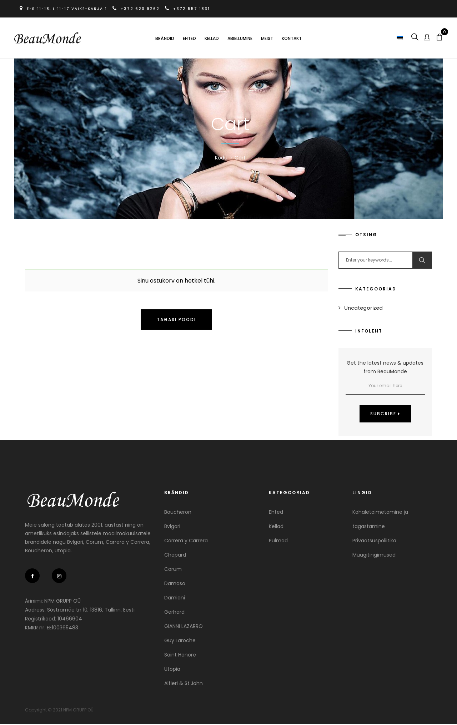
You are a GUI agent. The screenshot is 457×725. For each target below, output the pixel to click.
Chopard (175, 555)
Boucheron (177, 512)
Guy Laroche (180, 641)
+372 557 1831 (189, 8)
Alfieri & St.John (183, 684)
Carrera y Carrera (186, 541)
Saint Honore (180, 655)
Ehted (189, 39)
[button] (399, 37)
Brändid (164, 39)
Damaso (174, 584)
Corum (173, 569)
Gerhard (174, 612)
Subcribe (385, 414)
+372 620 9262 (138, 8)
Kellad (212, 39)
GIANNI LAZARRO (183, 626)
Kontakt (292, 39)
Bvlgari (172, 527)
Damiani (174, 598)
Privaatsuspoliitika (374, 541)
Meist (267, 39)
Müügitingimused (374, 555)
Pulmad (278, 541)
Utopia (172, 669)
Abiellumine (239, 39)
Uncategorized (363, 308)
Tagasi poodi (176, 320)
